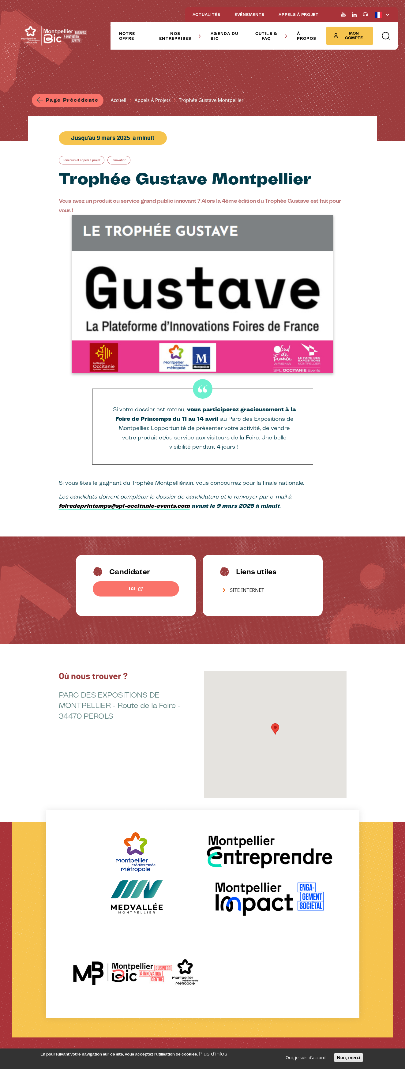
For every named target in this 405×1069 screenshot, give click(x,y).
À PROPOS (306, 36)
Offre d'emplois (177, 1037)
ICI (132, 591)
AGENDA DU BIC (224, 36)
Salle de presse (149, 1037)
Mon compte (348, 35)
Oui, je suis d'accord (305, 1057)
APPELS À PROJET (299, 14)
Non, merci (348, 1057)
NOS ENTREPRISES (180, 36)
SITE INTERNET (247, 593)
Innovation (134, 162)
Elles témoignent (141, 948)
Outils (178, 923)
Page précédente (73, 101)
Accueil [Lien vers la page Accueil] (121, 100)
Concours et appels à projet (87, 162)
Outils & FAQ (195, 908)
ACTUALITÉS (206, 14)
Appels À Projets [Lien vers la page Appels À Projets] (155, 100)
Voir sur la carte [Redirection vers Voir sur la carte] (287, 951)
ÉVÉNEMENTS (249, 14)
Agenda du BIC (96, 912)
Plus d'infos (213, 1054)
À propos (236, 908)
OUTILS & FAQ (271, 36)
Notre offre (49, 908)
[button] (385, 36)
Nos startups (137, 940)
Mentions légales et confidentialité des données (94, 1037)
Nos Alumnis (137, 931)
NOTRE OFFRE (127, 36)
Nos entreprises (145, 912)
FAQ (177, 932)
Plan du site (202, 1037)
